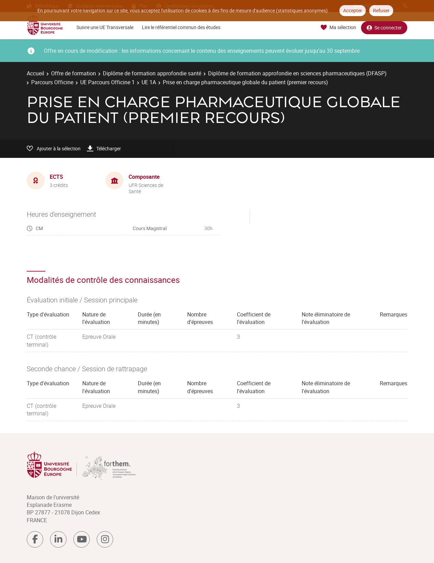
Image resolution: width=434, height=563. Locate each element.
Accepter (352, 10)
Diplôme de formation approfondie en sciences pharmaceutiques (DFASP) (297, 73)
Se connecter (384, 27)
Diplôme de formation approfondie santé (152, 73)
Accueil (35, 73)
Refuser (381, 10)
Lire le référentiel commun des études (181, 27)
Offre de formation (73, 73)
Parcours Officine (52, 82)
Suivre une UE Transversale (104, 27)
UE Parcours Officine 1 (107, 82)
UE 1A (149, 82)
